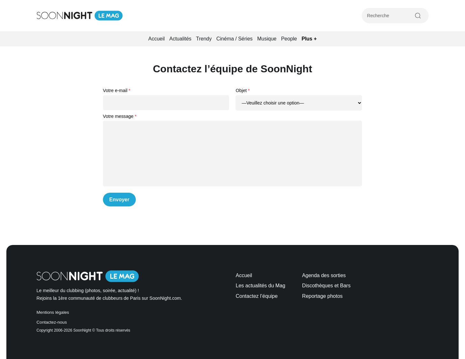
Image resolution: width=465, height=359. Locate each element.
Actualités (180, 38)
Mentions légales (53, 312)
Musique (266, 38)
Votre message (118, 116)
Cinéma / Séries (234, 38)
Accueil (156, 38)
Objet (241, 90)
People (289, 38)
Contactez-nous (52, 322)
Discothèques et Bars (326, 285)
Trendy (204, 38)
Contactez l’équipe (257, 296)
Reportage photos (322, 296)
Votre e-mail (115, 90)
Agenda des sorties (324, 275)
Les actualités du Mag (261, 285)
